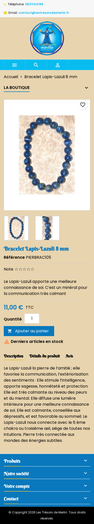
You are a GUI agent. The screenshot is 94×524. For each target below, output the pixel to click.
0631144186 (34, 4)
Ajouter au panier (28, 331)
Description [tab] (13, 355)
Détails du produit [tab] (44, 355)
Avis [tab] (69, 355)
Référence (14, 257)
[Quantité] (31, 318)
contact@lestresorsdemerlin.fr (44, 13)
